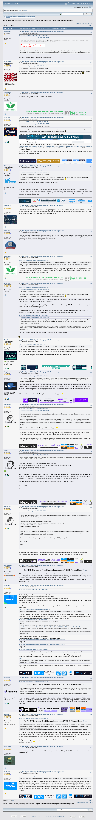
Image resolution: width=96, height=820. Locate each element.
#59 (91, 747)
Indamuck (7, 205)
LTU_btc (7, 117)
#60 (91, 772)
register (25, 10)
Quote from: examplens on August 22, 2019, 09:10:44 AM (33, 454)
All (15, 25)
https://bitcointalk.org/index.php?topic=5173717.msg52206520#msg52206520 (45, 644)
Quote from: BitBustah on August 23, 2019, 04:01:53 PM (33, 776)
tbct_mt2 (7, 585)
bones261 (7, 231)
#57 (91, 678)
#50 (91, 340)
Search (18, 16)
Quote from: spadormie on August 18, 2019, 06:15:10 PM (33, 589)
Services (31, 20)
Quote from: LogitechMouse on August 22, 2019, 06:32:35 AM (34, 408)
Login (22, 16)
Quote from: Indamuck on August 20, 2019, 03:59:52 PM (33, 260)
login (20, 10)
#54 (91, 507)
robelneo (7, 677)
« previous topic (80, 23)
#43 (91, 93)
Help (13, 16)
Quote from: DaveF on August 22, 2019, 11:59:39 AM (32, 511)
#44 (91, 118)
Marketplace (24, 20)
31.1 (24, 14)
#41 (91, 32)
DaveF (6, 450)
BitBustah (7, 746)
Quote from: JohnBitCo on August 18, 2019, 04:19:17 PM (33, 35)
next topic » (88, 23)
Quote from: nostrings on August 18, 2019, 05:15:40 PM (33, 66)
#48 (91, 257)
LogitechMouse (9, 372)
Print (90, 25)
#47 (91, 231)
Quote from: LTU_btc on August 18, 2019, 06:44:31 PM (33, 619)
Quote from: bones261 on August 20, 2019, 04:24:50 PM (33, 344)
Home (8, 16)
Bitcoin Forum (7, 20)
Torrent (28, 14)
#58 (91, 715)
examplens (7, 404)
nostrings (7, 31)
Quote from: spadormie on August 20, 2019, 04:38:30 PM (33, 315)
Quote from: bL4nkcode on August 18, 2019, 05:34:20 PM (33, 121)
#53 (91, 451)
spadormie (7, 92)
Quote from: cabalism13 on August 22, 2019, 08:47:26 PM (33, 681)
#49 (91, 284)
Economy (16, 20)
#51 (91, 372)
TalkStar (7, 340)
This (84, 570)
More (32, 16)
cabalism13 (8, 565)
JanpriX (6, 714)
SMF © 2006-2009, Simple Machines (54, 816)
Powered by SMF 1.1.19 (38, 816)
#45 (91, 166)
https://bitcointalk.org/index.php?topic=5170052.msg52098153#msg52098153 (45, 639)
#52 (91, 405)
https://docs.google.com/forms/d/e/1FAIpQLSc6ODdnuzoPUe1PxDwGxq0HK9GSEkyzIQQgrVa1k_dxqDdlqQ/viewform (55, 146)
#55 (91, 566)
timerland (7, 283)
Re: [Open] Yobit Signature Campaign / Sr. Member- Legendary (43, 31)
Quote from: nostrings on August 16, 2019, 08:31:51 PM (35, 37)
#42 (91, 62)
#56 (91, 586)
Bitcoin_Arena (9, 166)
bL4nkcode (8, 62)
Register (27, 16)
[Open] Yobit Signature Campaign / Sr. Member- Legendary (55, 20)
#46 (91, 206)
